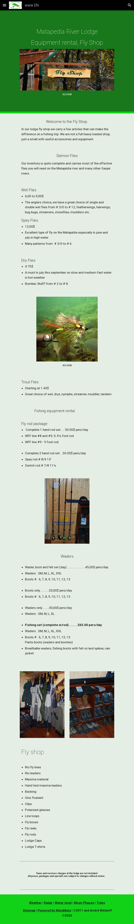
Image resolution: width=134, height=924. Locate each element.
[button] (4, 5)
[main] (67, 37)
